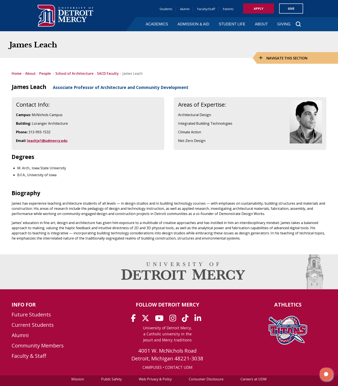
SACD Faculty (108, 73)
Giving (283, 24)
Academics (157, 24)
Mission (77, 379)
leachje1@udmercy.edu (47, 140)
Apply (258, 8)
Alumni (184, 9)
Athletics (288, 304)
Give (291, 8)
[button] (326, 374)
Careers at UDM (254, 379)
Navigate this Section (286, 58)
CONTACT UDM (178, 367)
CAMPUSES (152, 367)
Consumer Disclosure (206, 379)
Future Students (31, 314)
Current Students (33, 324)
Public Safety (111, 379)
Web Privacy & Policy (155, 379)
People (45, 73)
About (261, 24)
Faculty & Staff (29, 355)
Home (17, 73)
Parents (228, 9)
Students (166, 9)
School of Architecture (74, 73)
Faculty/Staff (206, 9)
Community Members (38, 345)
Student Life (232, 24)
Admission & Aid (193, 24)
